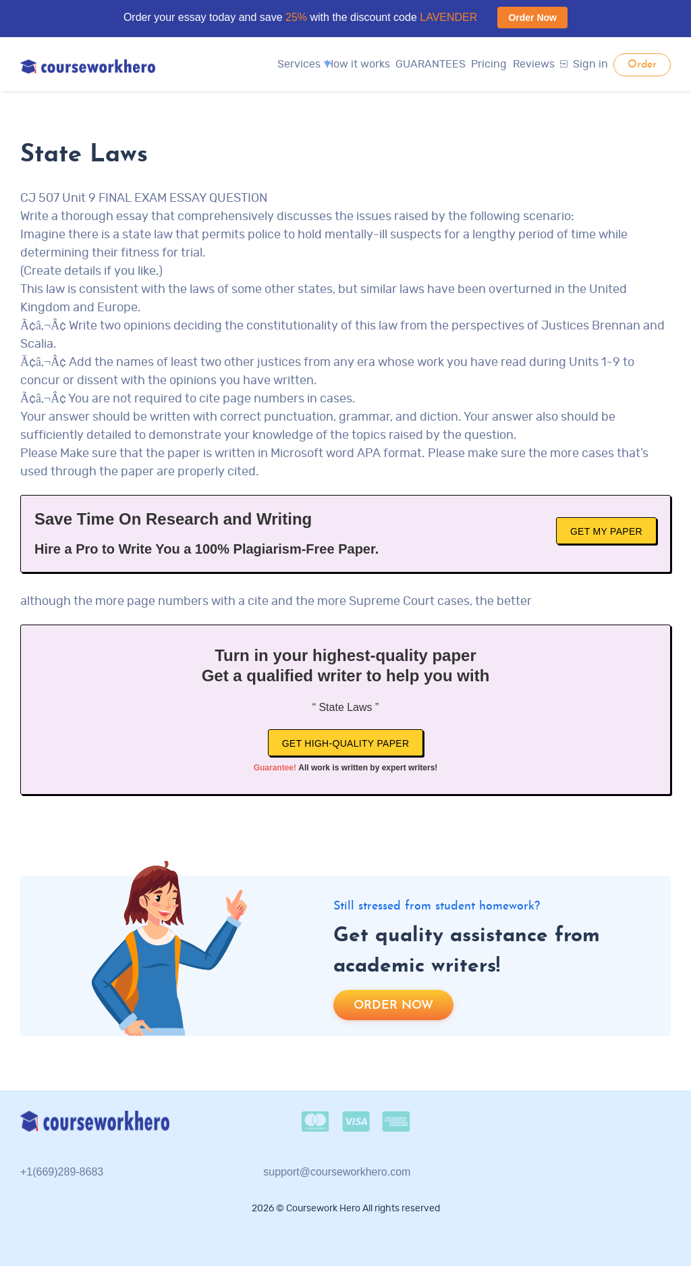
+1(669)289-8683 (61, 1172)
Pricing (489, 64)
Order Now (532, 17)
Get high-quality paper (346, 743)
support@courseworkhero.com (336, 1172)
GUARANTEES (430, 64)
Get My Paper (606, 531)
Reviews (534, 64)
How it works (358, 64)
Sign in (584, 64)
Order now (393, 1005)
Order (642, 64)
